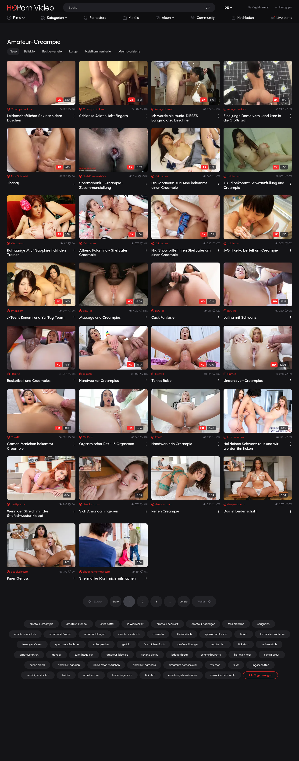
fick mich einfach (154, 644)
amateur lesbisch (128, 634)
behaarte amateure (272, 634)
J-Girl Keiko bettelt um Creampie (251, 250)
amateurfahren (29, 654)
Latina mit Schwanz (240, 317)
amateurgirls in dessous (182, 675)
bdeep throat (179, 654)
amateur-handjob (69, 665)
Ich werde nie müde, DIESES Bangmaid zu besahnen (174, 118)
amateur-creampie (41, 624)
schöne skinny (149, 654)
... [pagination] (170, 601)
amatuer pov (91, 675)
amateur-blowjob (117, 654)
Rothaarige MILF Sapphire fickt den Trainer (36, 252)
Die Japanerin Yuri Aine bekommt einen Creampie (179, 185)
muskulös (158, 634)
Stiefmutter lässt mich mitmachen (107, 578)
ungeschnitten (260, 665)
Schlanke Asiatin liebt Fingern (103, 116)
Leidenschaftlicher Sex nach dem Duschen (34, 118)
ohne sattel (107, 624)
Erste (116, 601)
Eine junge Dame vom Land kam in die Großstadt (252, 118)
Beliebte (29, 51)
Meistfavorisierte (129, 51)
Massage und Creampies (100, 317)
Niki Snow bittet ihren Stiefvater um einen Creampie (180, 252)
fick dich (243, 644)
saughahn (263, 624)
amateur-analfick (25, 634)
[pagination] (95, 601)
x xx (236, 665)
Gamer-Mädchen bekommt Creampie (30, 446)
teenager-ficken (32, 644)
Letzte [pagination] (184, 601)
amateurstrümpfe (60, 634)
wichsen (215, 665)
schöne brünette (211, 654)
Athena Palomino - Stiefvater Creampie (103, 252)
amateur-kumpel (76, 624)
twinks (66, 675)
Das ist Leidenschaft (240, 511)
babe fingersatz (122, 675)
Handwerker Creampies (99, 380)
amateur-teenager (203, 624)
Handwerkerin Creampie (171, 444)
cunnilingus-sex (84, 654)
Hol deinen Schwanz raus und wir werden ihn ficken (251, 446)
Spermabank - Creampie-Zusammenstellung (101, 185)
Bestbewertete (52, 51)
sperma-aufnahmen (67, 644)
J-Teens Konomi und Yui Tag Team (35, 317)
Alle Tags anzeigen (260, 675)
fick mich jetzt (242, 654)
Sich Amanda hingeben (98, 511)
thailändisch (184, 634)
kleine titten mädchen (106, 665)
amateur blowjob (94, 634)
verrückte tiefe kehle (222, 675)
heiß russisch (269, 644)
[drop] (73, 116)
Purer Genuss (18, 578)
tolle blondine (236, 624)
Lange (73, 51)
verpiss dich (218, 644)
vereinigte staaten (38, 675)
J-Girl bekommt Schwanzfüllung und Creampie (254, 185)
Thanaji (13, 183)
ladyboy (56, 654)
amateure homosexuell (183, 665)
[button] (209, 7)
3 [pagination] (156, 601)
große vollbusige (188, 644)
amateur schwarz (167, 624)
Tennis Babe (161, 380)
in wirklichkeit (135, 624)
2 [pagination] (143, 601)
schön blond (37, 665)
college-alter (101, 644)
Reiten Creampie (165, 511)
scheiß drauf (271, 654)
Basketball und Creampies (28, 380)
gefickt (126, 644)
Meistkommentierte (98, 51)
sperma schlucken (216, 634)
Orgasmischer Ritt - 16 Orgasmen (106, 444)
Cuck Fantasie (162, 317)
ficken (243, 634)
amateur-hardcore (144, 665)
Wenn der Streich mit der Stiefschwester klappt (27, 513)
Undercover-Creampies (243, 380)
